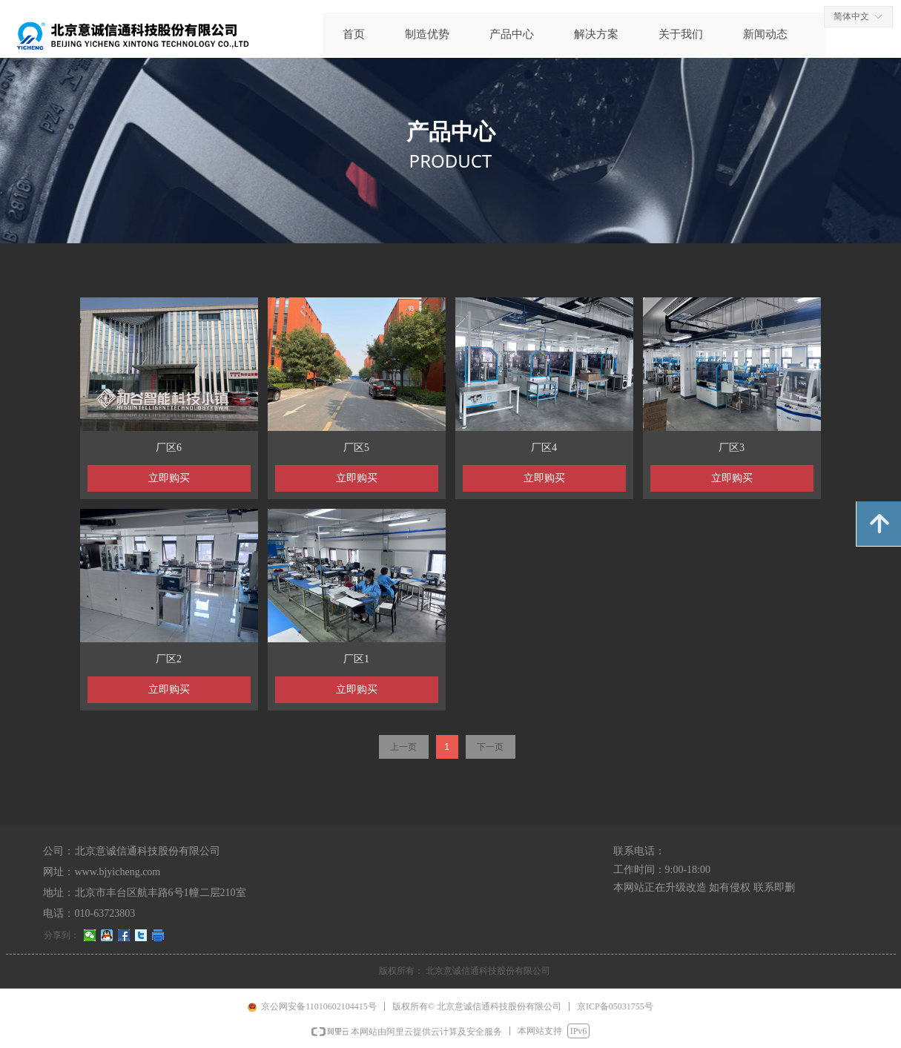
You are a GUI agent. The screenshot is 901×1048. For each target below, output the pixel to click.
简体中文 (851, 16)
